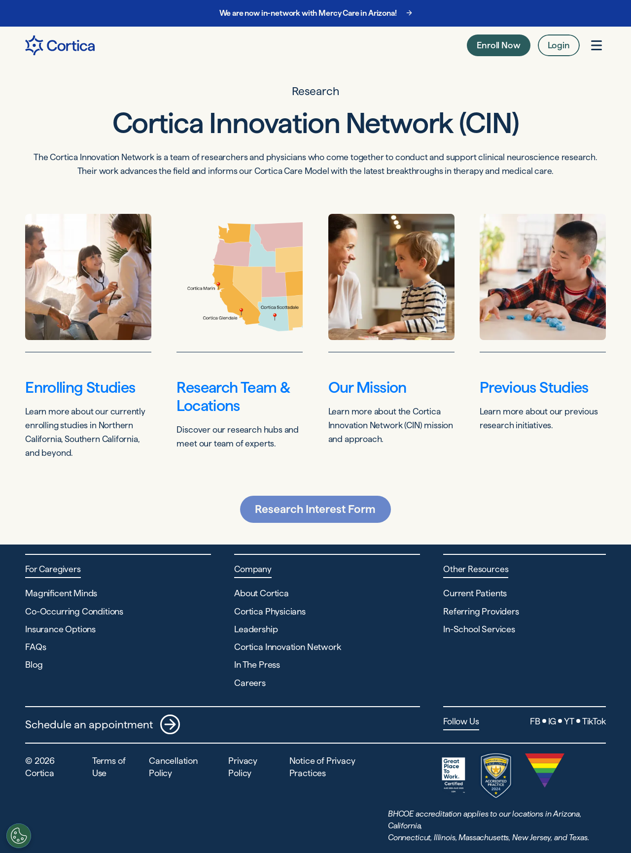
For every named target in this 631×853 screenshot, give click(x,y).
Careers (250, 682)
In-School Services (479, 629)
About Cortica (261, 593)
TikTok (594, 721)
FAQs (35, 646)
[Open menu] (596, 45)
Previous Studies (534, 387)
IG (552, 721)
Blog (33, 664)
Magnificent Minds (61, 593)
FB (535, 721)
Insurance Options (60, 629)
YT (569, 721)
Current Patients (475, 593)
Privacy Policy (242, 767)
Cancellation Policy (173, 767)
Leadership (256, 629)
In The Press (257, 664)
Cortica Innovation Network (287, 646)
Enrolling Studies (80, 387)
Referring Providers (481, 611)
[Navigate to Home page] (60, 45)
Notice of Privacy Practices (322, 767)
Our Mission (367, 387)
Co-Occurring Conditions (74, 611)
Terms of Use (109, 767)
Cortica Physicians (270, 611)
